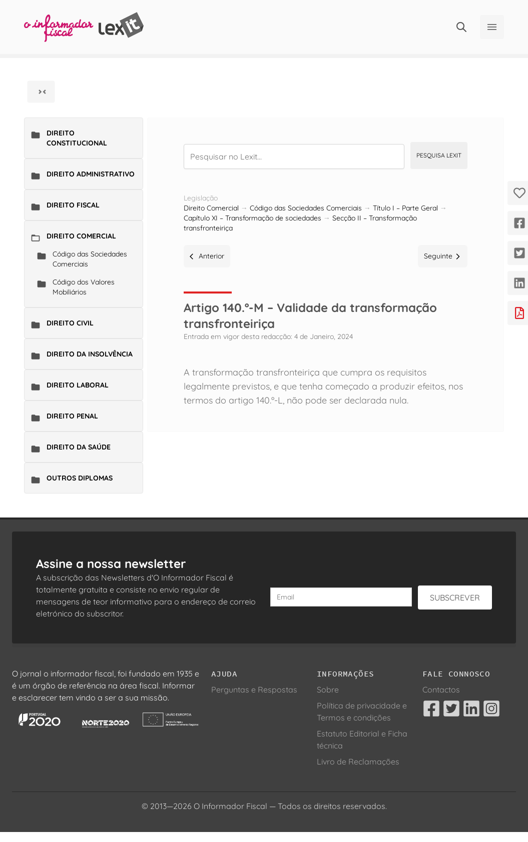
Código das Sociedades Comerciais (90, 259)
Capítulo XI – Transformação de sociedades (252, 218)
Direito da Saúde (79, 447)
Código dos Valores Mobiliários (84, 287)
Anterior (207, 256)
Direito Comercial (81, 236)
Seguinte (442, 256)
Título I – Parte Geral (405, 208)
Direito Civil (70, 323)
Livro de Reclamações (358, 761)
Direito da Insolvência (90, 354)
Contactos (441, 689)
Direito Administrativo (91, 174)
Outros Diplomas (80, 478)
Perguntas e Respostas (254, 689)
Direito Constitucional (77, 138)
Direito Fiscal (73, 205)
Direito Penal (72, 416)
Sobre (328, 689)
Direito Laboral (78, 385)
